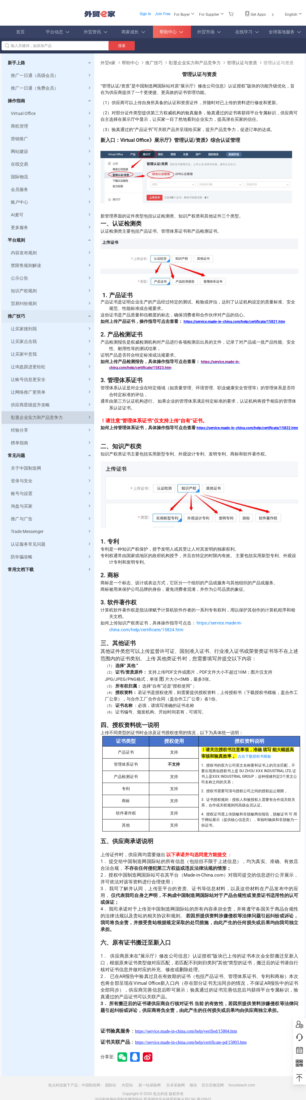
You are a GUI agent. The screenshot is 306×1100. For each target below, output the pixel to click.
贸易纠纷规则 (51, 303)
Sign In (145, 14)
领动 (193, 1085)
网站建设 (51, 151)
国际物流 (51, 177)
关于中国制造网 (51, 468)
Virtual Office (51, 113)
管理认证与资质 (242, 62)
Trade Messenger (51, 531)
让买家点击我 (51, 341)
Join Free (162, 14)
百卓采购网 (175, 1085)
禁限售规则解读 (51, 265)
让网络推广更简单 (51, 392)
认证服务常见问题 (51, 544)
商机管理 (51, 126)
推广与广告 (51, 519)
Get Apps (260, 14)
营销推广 (51, 139)
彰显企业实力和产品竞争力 (51, 417)
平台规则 (16, 240)
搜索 (121, 46)
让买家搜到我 (51, 329)
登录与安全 (51, 481)
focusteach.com (241, 1085)
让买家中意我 (51, 354)
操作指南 (16, 100)
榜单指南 (51, 443)
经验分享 (51, 430)
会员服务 (51, 189)
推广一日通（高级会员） (51, 75)
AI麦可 (51, 215)
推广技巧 (16, 316)
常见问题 (16, 455)
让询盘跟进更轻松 (51, 367)
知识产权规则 (51, 291)
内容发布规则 (51, 253)
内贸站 (127, 1085)
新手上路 (16, 62)
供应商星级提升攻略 (51, 405)
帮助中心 (130, 62)
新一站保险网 (149, 1085)
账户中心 (51, 202)
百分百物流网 (213, 1085)
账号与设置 (51, 493)
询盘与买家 (51, 506)
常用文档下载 (21, 569)
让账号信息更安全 (51, 379)
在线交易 (51, 164)
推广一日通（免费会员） (51, 88)
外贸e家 (99, 14)
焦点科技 (160, 1094)
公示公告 (51, 278)
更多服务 (51, 227)
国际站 (110, 1085)
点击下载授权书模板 (254, 756)
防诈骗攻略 (51, 557)
